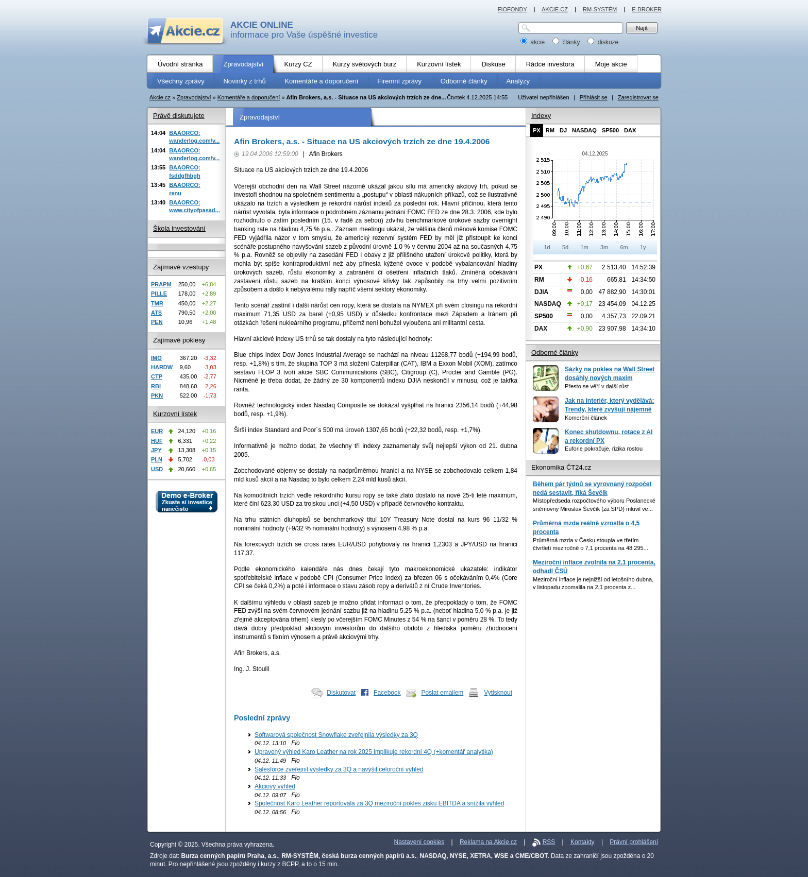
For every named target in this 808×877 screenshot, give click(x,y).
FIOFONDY (512, 9)
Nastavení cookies (419, 842)
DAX (630, 130)
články (567, 42)
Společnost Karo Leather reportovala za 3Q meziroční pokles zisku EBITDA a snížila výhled (379, 803)
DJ (563, 130)
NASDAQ (584, 130)
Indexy (541, 115)
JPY (156, 450)
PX (537, 130)
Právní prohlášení (634, 842)
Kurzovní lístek (175, 414)
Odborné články (554, 352)
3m (604, 247)
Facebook (387, 692)
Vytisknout (498, 692)
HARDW (162, 367)
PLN (156, 459)
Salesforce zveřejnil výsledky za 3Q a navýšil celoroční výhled (339, 769)
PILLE (159, 293)
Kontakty (582, 842)
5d (565, 247)
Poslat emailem (443, 692)
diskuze (602, 42)
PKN (157, 395)
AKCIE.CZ (555, 9)
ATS (156, 312)
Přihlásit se (594, 97)
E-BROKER (647, 9)
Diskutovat (341, 692)
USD (157, 469)
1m (584, 247)
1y (643, 247)
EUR (157, 431)
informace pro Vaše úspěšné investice (304, 30)
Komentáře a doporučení (248, 97)
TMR (157, 303)
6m (624, 247)
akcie (533, 42)
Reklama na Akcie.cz (488, 842)
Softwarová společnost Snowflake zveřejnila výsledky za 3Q (336, 734)
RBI (156, 386)
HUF (157, 441)
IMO (156, 358)
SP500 (610, 130)
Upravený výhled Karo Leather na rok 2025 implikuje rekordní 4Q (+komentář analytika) (374, 751)
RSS (549, 842)
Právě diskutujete (179, 115)
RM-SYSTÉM (600, 9)
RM (550, 130)
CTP (156, 376)
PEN (157, 322)
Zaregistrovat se (638, 97)
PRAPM (161, 284)
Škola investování (179, 228)
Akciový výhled (275, 786)
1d (547, 247)
